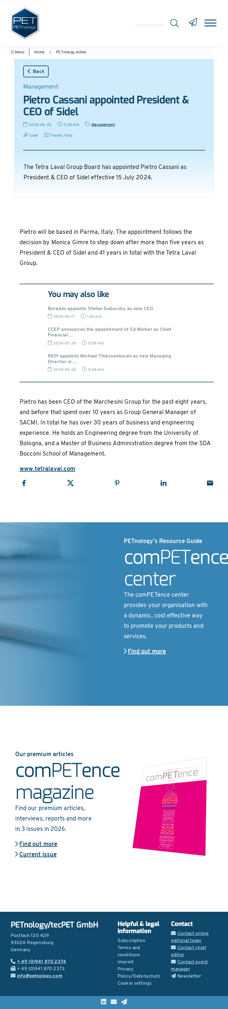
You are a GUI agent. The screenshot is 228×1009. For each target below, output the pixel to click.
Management (103, 125)
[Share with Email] (210, 483)
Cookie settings (135, 983)
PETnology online (71, 52)
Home (39, 52)
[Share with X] (70, 483)
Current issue (36, 855)
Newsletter (186, 976)
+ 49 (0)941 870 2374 (38, 961)
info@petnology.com (36, 976)
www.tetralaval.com (47, 469)
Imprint (126, 962)
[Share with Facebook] (24, 483)
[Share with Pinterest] (117, 483)
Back (36, 71)
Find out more (145, 652)
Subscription (131, 940)
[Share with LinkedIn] (163, 483)
